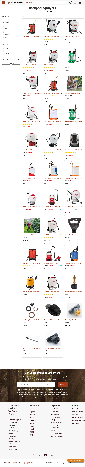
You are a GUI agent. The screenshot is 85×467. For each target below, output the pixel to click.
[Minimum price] (6, 63)
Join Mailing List (56, 423)
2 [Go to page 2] (83, 17)
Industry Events (77, 417)
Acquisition (76, 423)
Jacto (45, 127)
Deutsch (33, 420)
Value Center (12, 450)
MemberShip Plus (57, 436)
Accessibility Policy (55, 419)
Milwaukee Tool (47, 212)
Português (33, 415)
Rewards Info (12, 423)
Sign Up (63, 384)
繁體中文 (33, 432)
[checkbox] (3, 26)
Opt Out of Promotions (55, 427)
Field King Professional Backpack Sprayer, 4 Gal (60, 150)
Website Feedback (78, 420)
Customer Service (78, 412)
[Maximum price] (16, 63)
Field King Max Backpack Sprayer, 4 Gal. (58, 36)
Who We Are (12, 411)
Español (32, 412)
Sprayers (40, 12)
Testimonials (12, 417)
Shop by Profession (12, 435)
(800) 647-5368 (13, 463)
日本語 (32, 426)
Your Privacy (55, 415)
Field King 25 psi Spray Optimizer (56, 348)
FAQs (53, 431)
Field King (46, 45)
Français (33, 417)
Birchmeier (25, 42)
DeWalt (67, 98)
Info (31, 409)
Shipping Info (12, 414)
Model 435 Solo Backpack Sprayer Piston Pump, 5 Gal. (62, 235)
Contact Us (76, 409)
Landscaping (32, 12)
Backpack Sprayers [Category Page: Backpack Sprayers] (42, 8)
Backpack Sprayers (51, 12)
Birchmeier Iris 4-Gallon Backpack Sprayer (38, 36)
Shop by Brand (13, 439)
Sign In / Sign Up (56, 409)
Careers (75, 415)
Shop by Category (14, 431)
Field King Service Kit (31, 320)
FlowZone (67, 70)
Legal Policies (55, 412)
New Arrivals (12, 447)
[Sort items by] (14, 17)
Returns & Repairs (14, 420)
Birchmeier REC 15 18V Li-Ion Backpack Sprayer (39, 235)
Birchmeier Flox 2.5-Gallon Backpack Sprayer (60, 93)
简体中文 (33, 429)
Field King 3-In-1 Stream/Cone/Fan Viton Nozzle (60, 320)
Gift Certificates (56, 433)
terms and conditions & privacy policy (50, 398)
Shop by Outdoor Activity (14, 443)
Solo (24, 73)
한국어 (32, 435)
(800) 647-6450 (29, 463)
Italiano (32, 423)
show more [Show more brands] (11, 40)
